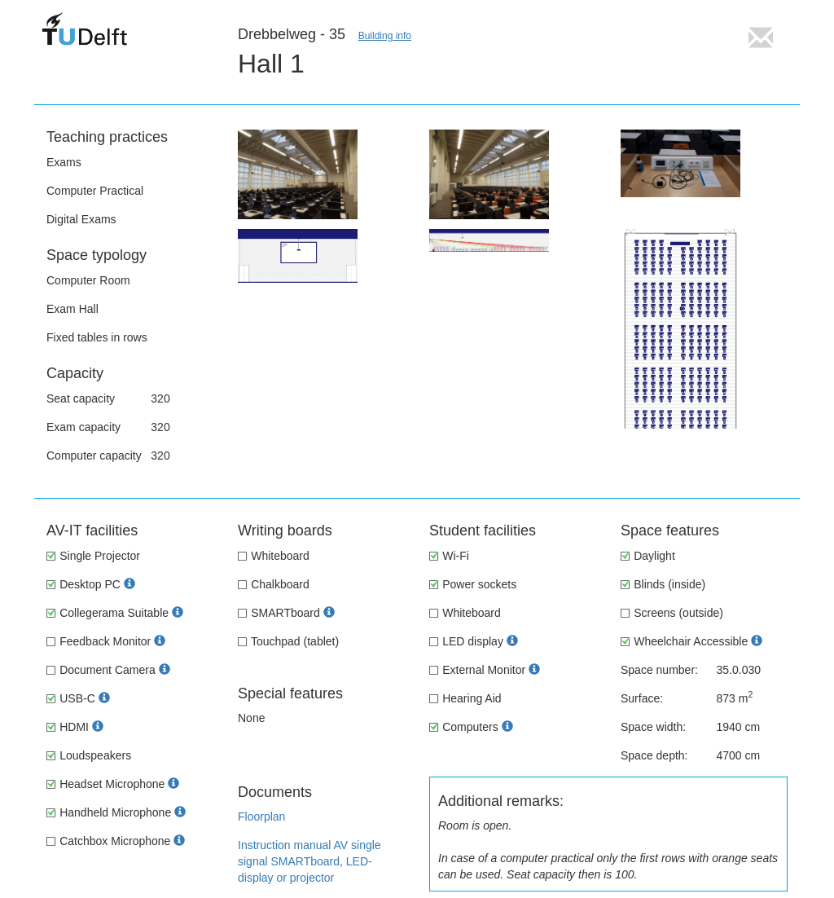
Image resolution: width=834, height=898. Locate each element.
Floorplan (261, 816)
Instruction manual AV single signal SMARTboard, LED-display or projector (309, 861)
